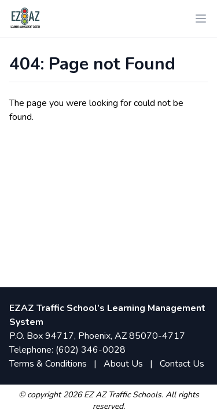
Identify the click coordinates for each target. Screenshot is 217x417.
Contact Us (182, 363)
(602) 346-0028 (91, 349)
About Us (123, 363)
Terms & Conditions (48, 363)
